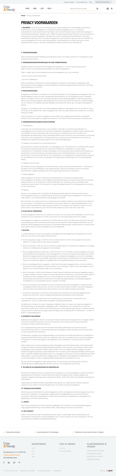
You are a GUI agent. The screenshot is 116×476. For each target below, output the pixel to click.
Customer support (69, 2)
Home (23, 16)
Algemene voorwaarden (27, 471)
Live (43, 8)
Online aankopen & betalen (95, 451)
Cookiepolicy (57, 471)
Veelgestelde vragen (93, 459)
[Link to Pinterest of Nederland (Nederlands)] (19, 462)
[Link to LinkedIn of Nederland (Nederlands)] (9, 462)
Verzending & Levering (94, 454)
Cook (28, 8)
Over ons (62, 448)
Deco (50, 8)
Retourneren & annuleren (95, 456)
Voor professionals (81, 2)
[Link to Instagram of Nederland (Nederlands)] (14, 462)
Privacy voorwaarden (33, 16)
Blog (90, 2)
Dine (35, 8)
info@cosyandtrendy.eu (12, 455)
